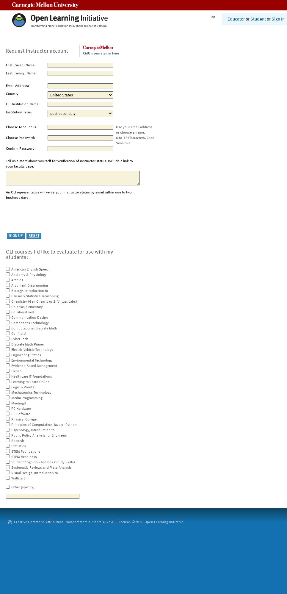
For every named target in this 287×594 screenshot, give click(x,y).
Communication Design (29, 318)
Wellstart (18, 478)
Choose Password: (20, 138)
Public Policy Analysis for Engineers (39, 435)
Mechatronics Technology (31, 393)
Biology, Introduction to (29, 291)
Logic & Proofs (22, 387)
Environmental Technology (32, 360)
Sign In (278, 19)
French (16, 371)
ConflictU (18, 334)
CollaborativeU (22, 312)
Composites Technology (30, 323)
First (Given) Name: (21, 65)
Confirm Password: (21, 149)
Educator (236, 19)
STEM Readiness (24, 457)
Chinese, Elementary (27, 307)
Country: (13, 94)
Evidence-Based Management (34, 366)
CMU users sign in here (101, 53)
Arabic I (17, 280)
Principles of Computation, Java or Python (44, 425)
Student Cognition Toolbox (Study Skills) (43, 462)
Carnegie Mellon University (45, 5)
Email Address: (17, 86)
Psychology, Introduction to (33, 430)
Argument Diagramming (29, 285)
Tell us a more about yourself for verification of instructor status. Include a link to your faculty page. (69, 164)
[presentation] (51, 216)
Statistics (18, 446)
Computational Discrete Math (34, 328)
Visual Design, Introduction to (34, 473)
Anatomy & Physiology (29, 275)
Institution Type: (19, 112)
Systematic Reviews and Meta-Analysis (41, 468)
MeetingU (18, 403)
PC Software (20, 414)
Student (258, 19)
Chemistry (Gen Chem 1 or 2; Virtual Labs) (44, 302)
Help (213, 16)
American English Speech (31, 269)
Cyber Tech (19, 339)
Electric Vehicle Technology (32, 350)
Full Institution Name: (23, 104)
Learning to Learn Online (30, 382)
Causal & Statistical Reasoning (35, 296)
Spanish (17, 441)
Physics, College (24, 419)
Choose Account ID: (21, 127)
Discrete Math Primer (27, 344)
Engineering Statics (26, 355)
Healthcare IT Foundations (31, 377)
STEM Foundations (25, 452)
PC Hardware (21, 409)
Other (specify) (22, 487)
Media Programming (27, 398)
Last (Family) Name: (21, 73)
